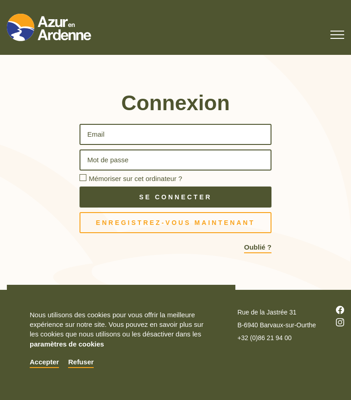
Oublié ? (257, 247)
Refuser (81, 362)
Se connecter (175, 197)
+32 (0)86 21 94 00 (264, 337)
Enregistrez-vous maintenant (175, 222)
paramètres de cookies (67, 344)
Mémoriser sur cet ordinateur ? (135, 178)
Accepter (44, 362)
